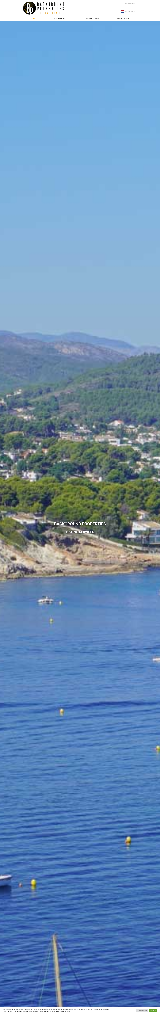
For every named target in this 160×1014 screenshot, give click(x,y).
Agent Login (130, 3)
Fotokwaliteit (60, 18)
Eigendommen (123, 18)
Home (33, 18)
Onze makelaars (92, 18)
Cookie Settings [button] (142, 1010)
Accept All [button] (153, 1010)
